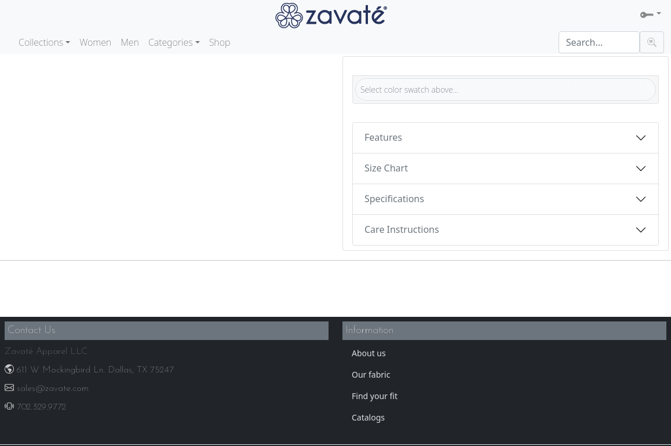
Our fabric (371, 374)
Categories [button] (170, 42)
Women (95, 42)
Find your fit (375, 395)
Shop (220, 42)
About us (369, 353)
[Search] (599, 42)
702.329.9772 (35, 407)
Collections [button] (41, 42)
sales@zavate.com (47, 388)
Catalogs (368, 417)
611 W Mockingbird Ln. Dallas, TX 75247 (89, 370)
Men (130, 42)
